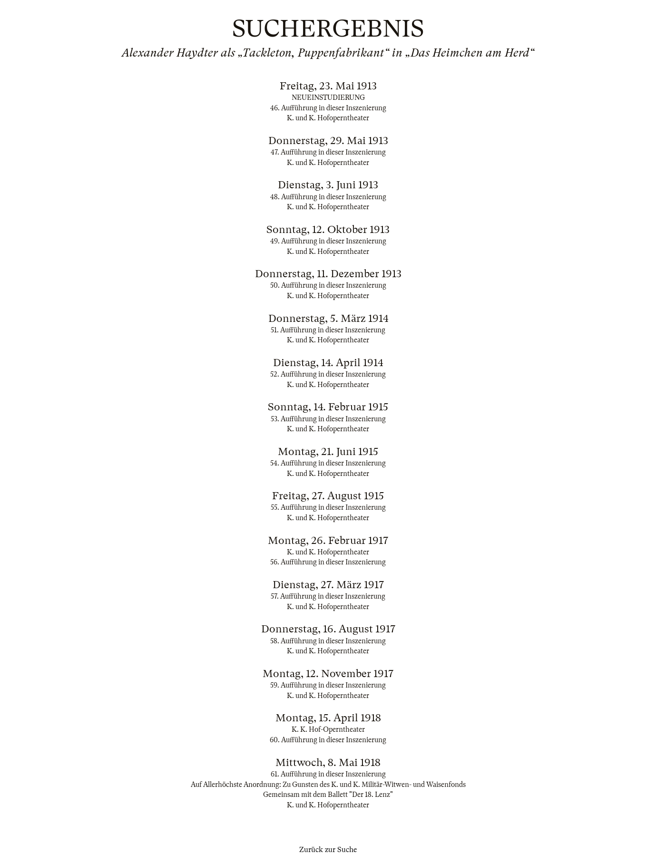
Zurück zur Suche (328, 849)
